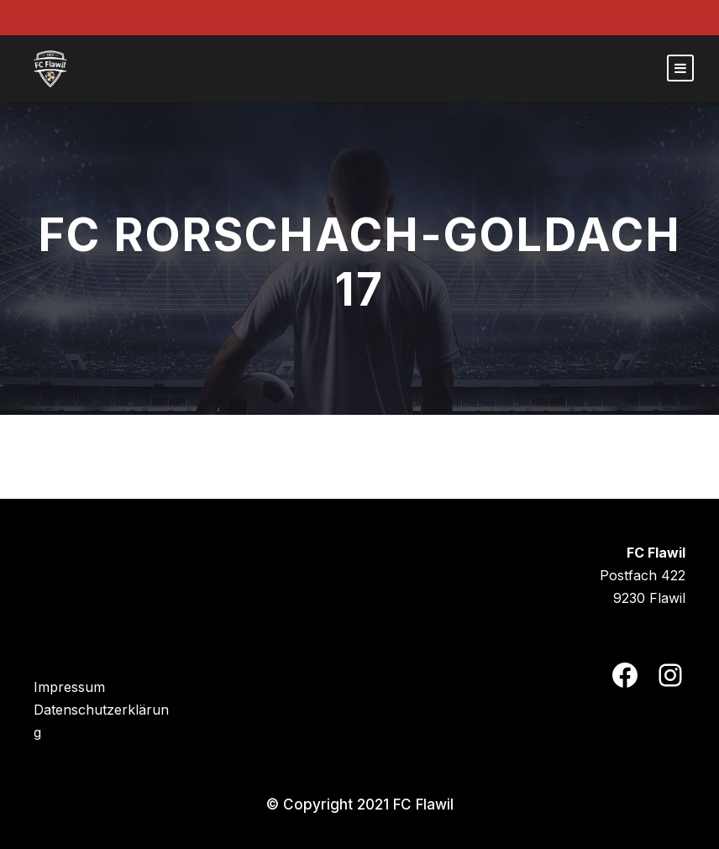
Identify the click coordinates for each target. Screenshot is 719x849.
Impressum (69, 687)
